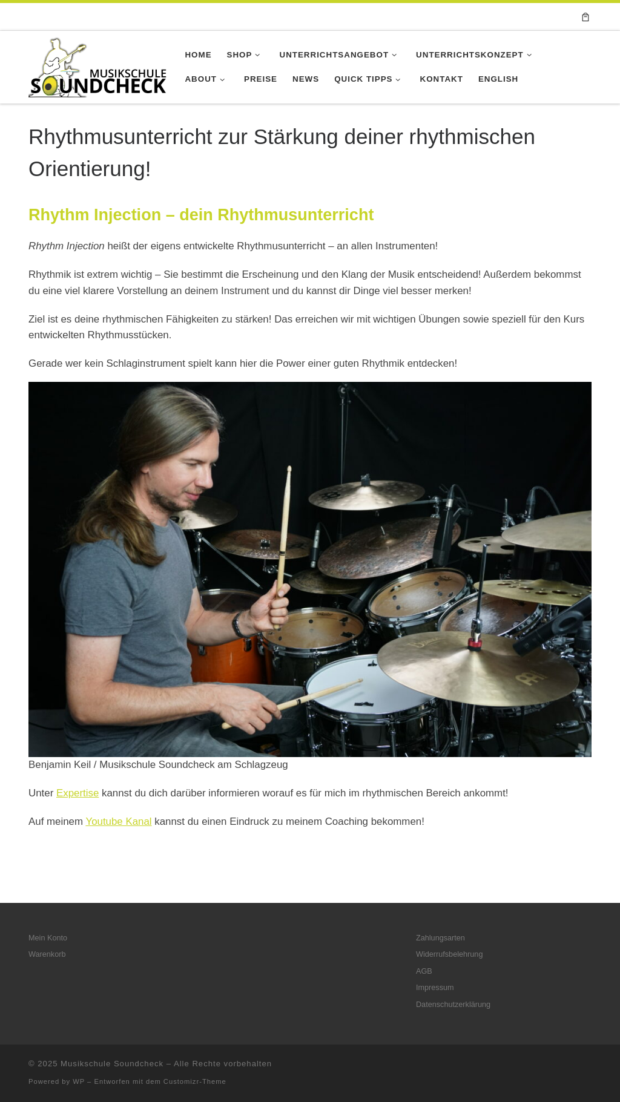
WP (79, 1081)
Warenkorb (46, 954)
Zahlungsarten (440, 938)
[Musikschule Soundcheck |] (97, 65)
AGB (424, 971)
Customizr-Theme (194, 1081)
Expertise (77, 793)
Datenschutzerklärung (453, 1004)
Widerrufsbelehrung (449, 954)
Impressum (435, 987)
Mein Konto (47, 938)
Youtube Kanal (118, 821)
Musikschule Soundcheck (112, 1063)
